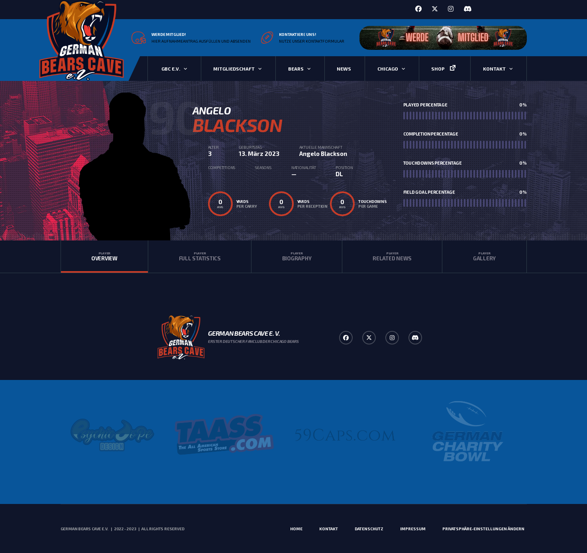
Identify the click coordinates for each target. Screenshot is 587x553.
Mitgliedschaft (234, 68)
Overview (104, 256)
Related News (392, 256)
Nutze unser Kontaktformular (311, 41)
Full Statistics (199, 256)
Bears (296, 68)
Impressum (413, 528)
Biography (296, 256)
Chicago (387, 68)
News (344, 68)
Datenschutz (369, 528)
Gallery (484, 256)
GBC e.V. (170, 68)
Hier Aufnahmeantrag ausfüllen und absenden (201, 41)
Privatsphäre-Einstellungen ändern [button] (483, 528)
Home (296, 528)
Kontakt (494, 68)
